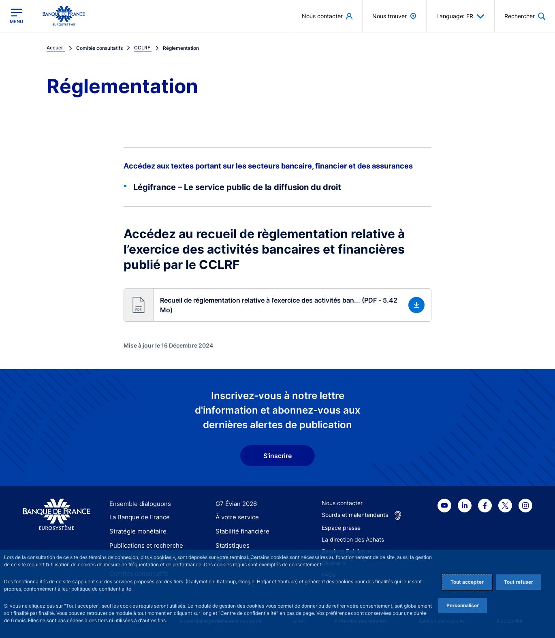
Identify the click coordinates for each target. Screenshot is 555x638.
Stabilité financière (240, 531)
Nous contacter (342, 502)
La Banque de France (137, 517)
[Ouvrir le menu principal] (16, 16)
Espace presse (341, 527)
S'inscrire (277, 456)
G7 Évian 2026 (235, 503)
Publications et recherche (143, 545)
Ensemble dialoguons (137, 503)
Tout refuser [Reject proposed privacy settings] (518, 582)
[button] (277, 305)
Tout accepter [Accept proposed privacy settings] (467, 582)
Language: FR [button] (460, 16)
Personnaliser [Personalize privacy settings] (462, 605)
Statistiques (231, 545)
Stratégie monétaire (135, 531)
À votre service (235, 517)
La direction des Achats (353, 539)
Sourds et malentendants (355, 514)
